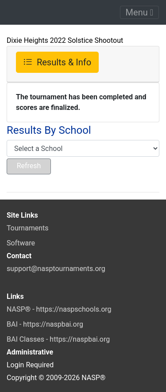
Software (21, 243)
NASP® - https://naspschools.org (59, 309)
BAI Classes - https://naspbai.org (58, 339)
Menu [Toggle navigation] (139, 12)
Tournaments (28, 228)
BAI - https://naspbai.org (45, 324)
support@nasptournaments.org (56, 268)
